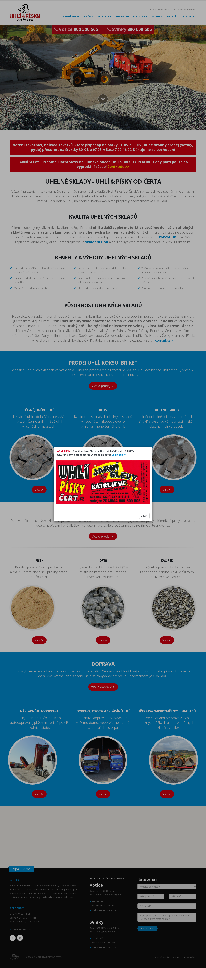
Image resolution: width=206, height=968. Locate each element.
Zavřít (144, 515)
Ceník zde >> (119, 454)
